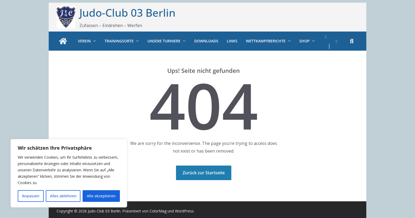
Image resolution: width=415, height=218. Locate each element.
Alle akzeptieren (101, 195)
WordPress (184, 210)
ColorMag (158, 210)
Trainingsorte (119, 40)
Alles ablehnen (63, 195)
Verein (84, 40)
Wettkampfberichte (266, 40)
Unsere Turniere (164, 40)
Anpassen (30, 195)
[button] (93, 41)
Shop (304, 40)
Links (232, 40)
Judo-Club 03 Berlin (127, 12)
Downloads (206, 40)
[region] (69, 173)
